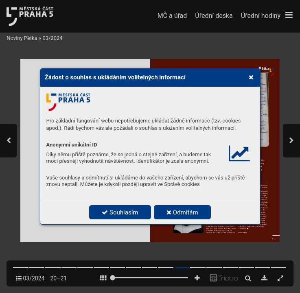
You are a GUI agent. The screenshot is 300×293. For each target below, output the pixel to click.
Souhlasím (120, 212)
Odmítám (182, 212)
